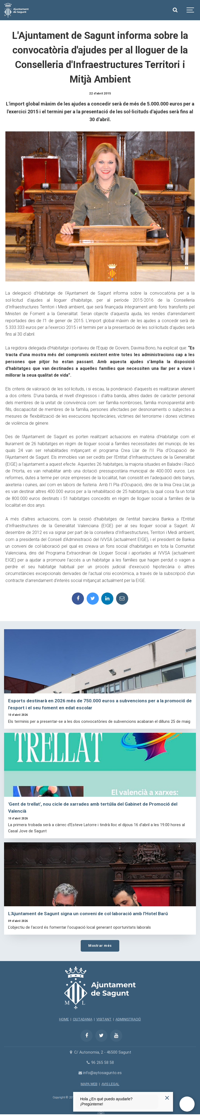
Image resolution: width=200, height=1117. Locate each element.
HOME (64, 1019)
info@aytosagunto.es (100, 1073)
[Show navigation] (190, 10)
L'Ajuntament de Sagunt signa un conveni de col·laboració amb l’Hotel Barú (88, 913)
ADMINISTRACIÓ (128, 1019)
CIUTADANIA (82, 1019)
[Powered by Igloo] (100, 1112)
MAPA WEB (89, 1084)
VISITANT (103, 1019)
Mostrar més (100, 946)
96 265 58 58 (100, 1062)
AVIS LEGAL (110, 1084)
